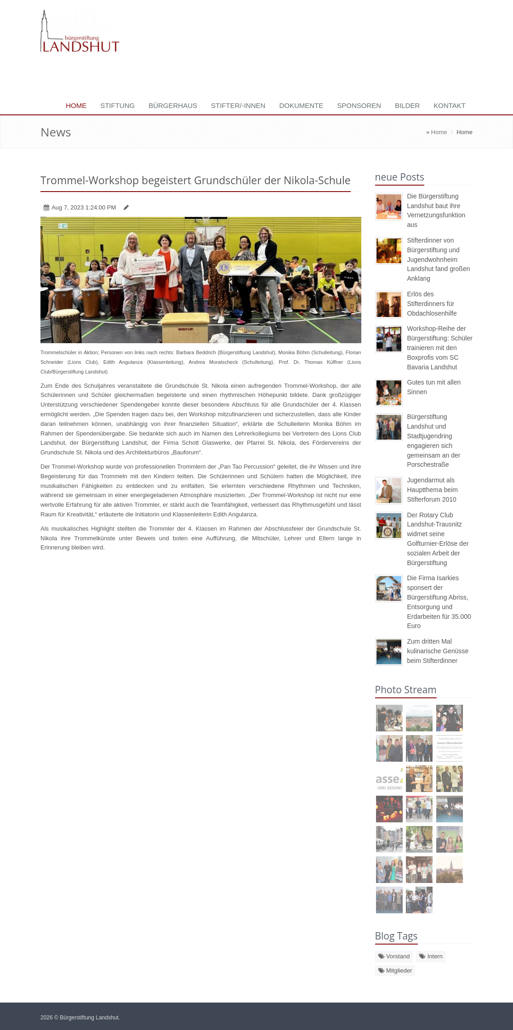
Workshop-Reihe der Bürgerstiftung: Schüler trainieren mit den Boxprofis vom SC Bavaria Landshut (440, 347)
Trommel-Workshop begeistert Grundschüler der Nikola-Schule (195, 180)
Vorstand (394, 956)
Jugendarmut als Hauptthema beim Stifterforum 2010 (432, 489)
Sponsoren (359, 105)
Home (76, 105)
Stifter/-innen (238, 105)
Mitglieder (395, 970)
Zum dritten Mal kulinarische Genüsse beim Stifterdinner (438, 651)
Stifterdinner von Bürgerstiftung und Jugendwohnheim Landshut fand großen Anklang (438, 259)
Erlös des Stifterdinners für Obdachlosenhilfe (432, 303)
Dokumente (301, 105)
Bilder (407, 105)
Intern (431, 956)
